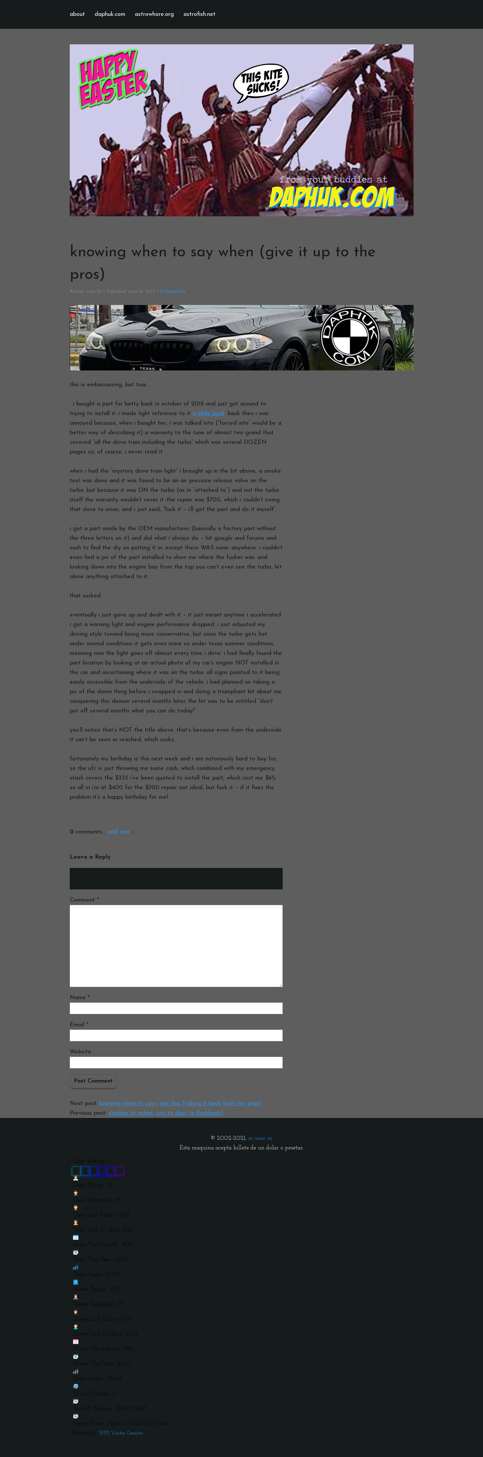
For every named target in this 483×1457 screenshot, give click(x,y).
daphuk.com (110, 14)
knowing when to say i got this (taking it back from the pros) (180, 1103)
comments (172, 291)
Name (80, 998)
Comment (84, 900)
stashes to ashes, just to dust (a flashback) (165, 1113)
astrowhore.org (154, 14)
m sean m (260, 1138)
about (77, 14)
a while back (208, 413)
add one (118, 832)
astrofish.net (199, 14)
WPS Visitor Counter (121, 1433)
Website (80, 1052)
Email (79, 1025)
